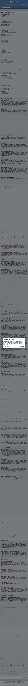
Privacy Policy (5, 344)
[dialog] (14, 343)
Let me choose (6, 346)
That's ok (21, 346)
